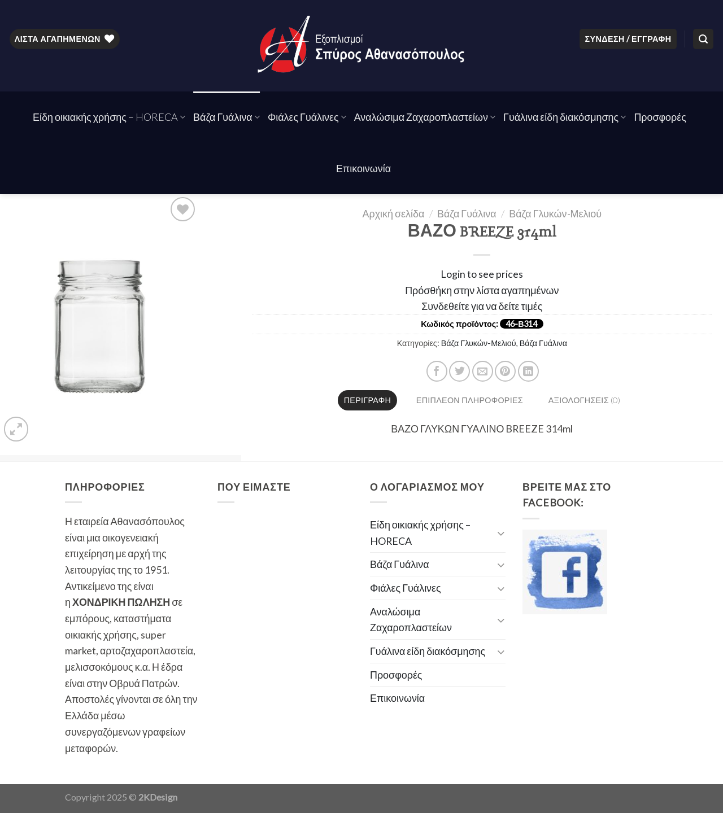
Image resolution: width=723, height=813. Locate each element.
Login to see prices (482, 274)
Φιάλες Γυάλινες (307, 117)
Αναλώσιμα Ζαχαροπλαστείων (424, 117)
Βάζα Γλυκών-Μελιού (555, 213)
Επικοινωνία (363, 168)
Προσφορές (660, 117)
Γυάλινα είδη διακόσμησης (564, 117)
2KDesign (157, 797)
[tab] (367, 400)
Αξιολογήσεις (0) (584, 400)
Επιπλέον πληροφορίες (469, 400)
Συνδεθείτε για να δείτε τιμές (481, 306)
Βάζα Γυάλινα (226, 117)
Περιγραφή (367, 400)
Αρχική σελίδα (394, 213)
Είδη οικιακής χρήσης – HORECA (109, 117)
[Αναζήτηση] (703, 39)
